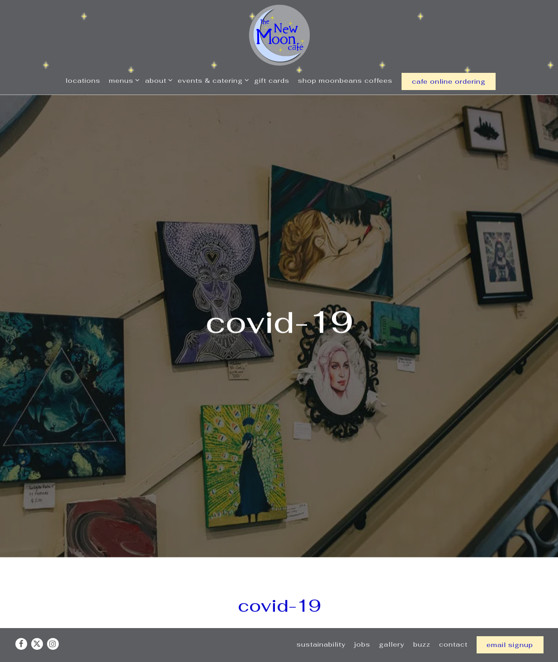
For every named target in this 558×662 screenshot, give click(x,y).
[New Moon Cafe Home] (279, 34)
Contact (453, 628)
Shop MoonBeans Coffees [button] (345, 80)
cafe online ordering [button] (449, 81)
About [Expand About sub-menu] (157, 80)
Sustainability (321, 628)
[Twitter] (37, 628)
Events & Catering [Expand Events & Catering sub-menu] (211, 80)
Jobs (362, 628)
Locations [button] (83, 80)
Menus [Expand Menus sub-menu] (123, 80)
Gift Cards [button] (271, 80)
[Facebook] (21, 628)
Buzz (421, 628)
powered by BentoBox (279, 654)
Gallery (391, 628)
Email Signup (510, 629)
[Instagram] (53, 628)
